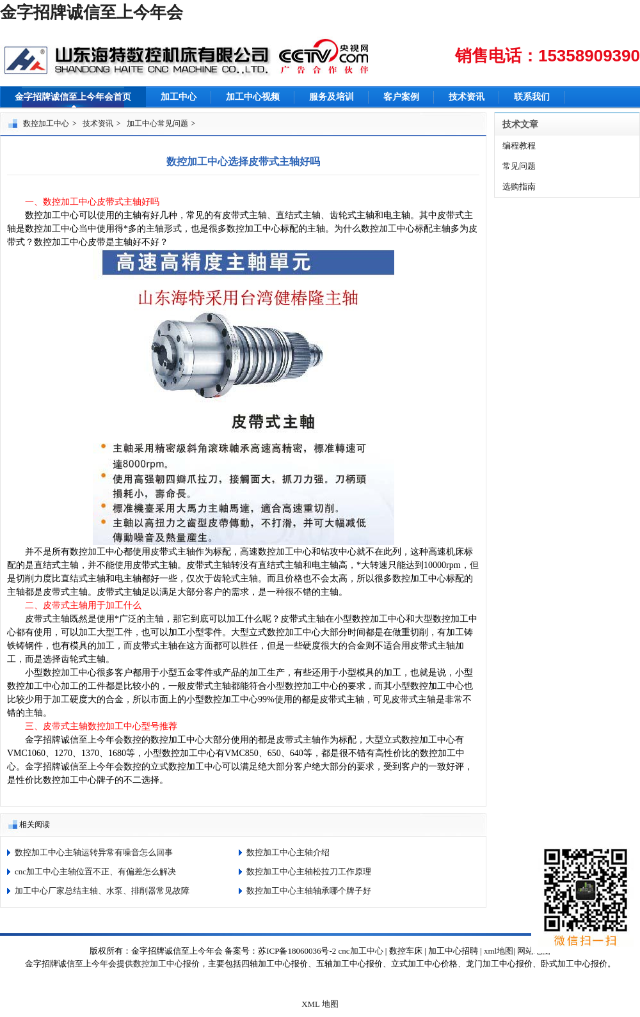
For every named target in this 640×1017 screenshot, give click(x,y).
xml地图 (498, 951)
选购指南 (519, 186)
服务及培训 (331, 97)
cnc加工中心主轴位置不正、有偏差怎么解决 (95, 871)
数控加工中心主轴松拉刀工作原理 (308, 871)
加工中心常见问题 (157, 123)
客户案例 (401, 97)
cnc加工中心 (361, 951)
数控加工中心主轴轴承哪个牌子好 (308, 890)
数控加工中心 (46, 123)
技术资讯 (466, 97)
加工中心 (178, 97)
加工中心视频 (253, 97)
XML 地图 (320, 1004)
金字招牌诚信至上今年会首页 (73, 97)
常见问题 (519, 166)
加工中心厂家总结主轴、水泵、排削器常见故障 (102, 890)
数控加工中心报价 (166, 963)
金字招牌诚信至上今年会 (91, 12)
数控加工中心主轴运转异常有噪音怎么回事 (94, 852)
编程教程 (519, 145)
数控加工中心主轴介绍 (288, 852)
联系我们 (532, 97)
